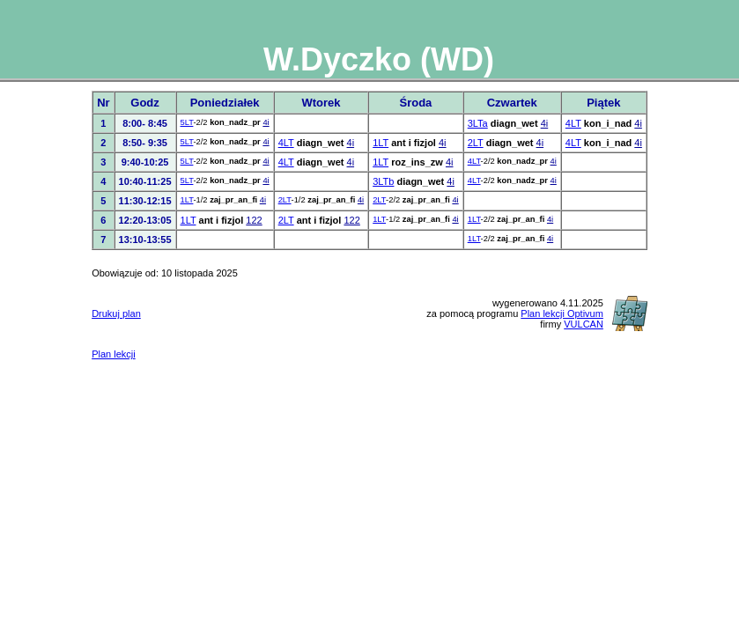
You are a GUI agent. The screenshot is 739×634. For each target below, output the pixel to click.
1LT (380, 142)
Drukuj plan (116, 313)
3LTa (478, 123)
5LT (187, 122)
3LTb (383, 181)
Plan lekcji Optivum (562, 313)
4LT (573, 123)
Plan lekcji (114, 354)
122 (254, 220)
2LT (476, 142)
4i (265, 122)
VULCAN (583, 324)
